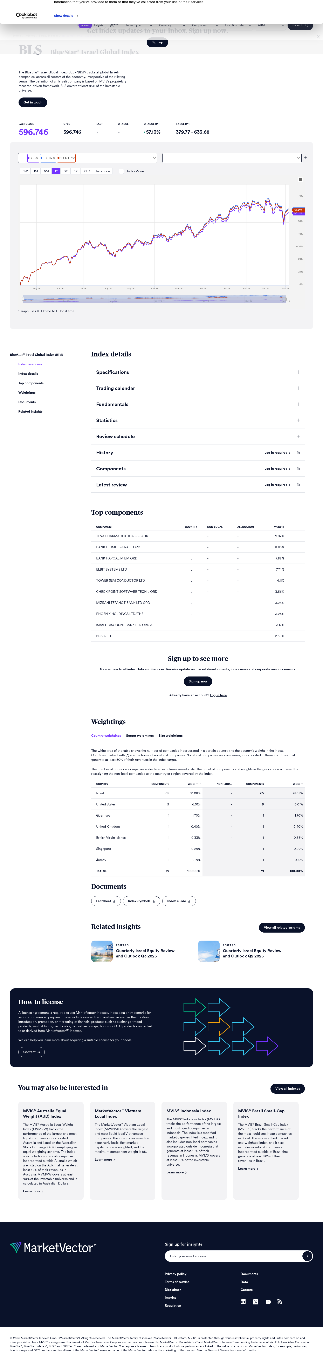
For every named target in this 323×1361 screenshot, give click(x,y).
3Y (66, 171)
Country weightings (106, 735)
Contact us (31, 1052)
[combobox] (87, 158)
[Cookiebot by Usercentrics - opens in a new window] (27, 38)
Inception (103, 171)
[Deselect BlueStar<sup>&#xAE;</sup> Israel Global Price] (37, 158)
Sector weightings (140, 735)
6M (46, 171)
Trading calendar (115, 388)
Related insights (30, 411)
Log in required (277, 452)
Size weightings (171, 735)
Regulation (173, 1305)
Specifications (112, 372)
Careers (247, 1289)
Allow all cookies (288, 10)
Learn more (33, 1191)
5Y (76, 171)
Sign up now (198, 681)
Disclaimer (173, 1289)
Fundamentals (112, 404)
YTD (87, 171)
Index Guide (179, 901)
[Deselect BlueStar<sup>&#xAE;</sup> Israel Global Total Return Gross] (54, 158)
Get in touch (32, 102)
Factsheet (106, 901)
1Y (56, 171)
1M (36, 171)
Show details (63, 38)
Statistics (107, 420)
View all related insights (282, 927)
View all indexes (287, 1088)
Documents (27, 402)
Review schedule (115, 436)
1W (25, 171)
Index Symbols (141, 901)
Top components (30, 383)
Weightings (26, 392)
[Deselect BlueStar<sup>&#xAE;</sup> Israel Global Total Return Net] (74, 158)
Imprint (170, 1297)
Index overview (30, 364)
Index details (28, 373)
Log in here (218, 695)
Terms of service (177, 1282)
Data (244, 1282)
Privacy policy (175, 1274)
